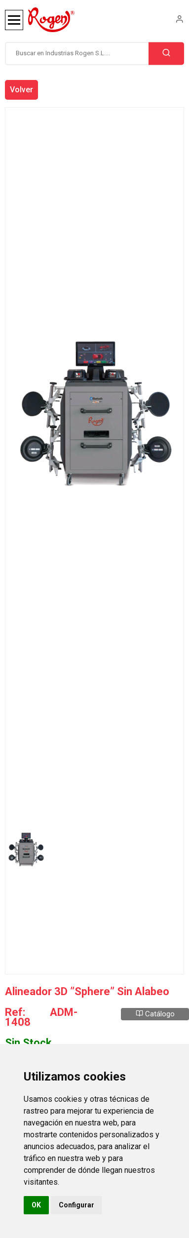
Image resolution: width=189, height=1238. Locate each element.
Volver (21, 89)
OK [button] (36, 1205)
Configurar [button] (76, 1205)
